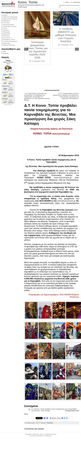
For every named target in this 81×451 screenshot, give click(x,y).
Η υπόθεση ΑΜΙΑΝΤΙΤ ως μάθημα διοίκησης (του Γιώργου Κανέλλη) (65, 35)
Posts (67, 2)
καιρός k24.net (8, 104)
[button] (44, 90)
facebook (6, 53)
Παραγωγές (6, 32)
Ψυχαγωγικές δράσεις (9, 26)
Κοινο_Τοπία (27, 2)
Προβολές (6, 30)
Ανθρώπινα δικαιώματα (10, 17)
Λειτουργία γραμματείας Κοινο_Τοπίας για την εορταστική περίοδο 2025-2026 (37, 50)
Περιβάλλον (6, 21)
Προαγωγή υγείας (8, 24)
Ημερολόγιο (6, 34)
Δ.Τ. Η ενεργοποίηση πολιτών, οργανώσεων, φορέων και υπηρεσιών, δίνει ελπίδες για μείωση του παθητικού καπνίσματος (66, 96)
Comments (76, 2)
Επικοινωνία (7, 37)
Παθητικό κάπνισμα (9, 45)
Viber (4, 51)
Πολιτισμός (6, 22)
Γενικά (5, 28)
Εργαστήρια (6, 43)
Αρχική (5, 15)
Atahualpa (48, 436)
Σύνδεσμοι (6, 36)
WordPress (40, 436)
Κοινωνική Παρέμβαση (10, 41)
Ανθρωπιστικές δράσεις (10, 19)
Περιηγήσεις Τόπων (9, 39)
